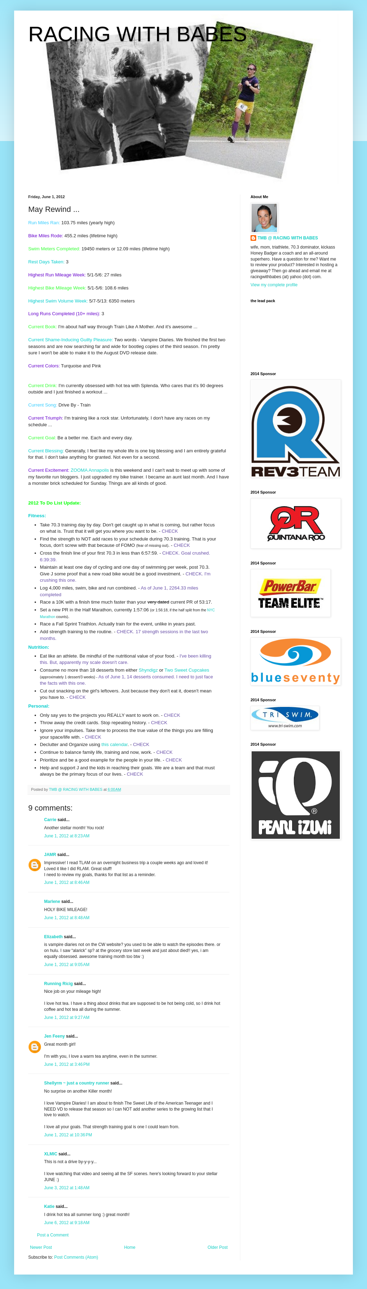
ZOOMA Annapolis (90, 470)
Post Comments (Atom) (76, 1257)
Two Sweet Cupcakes (186, 670)
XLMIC (50, 1153)
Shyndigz (148, 670)
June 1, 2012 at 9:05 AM (66, 964)
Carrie (50, 819)
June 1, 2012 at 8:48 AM (66, 917)
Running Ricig (58, 983)
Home (130, 1247)
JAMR (50, 854)
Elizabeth (53, 936)
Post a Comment (52, 1235)
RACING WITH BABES (137, 34)
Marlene (52, 901)
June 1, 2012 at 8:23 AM (66, 835)
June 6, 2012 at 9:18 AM (66, 1222)
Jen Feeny (54, 1036)
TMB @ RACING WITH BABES (288, 238)
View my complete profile (274, 284)
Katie (49, 1206)
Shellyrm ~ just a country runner (76, 1083)
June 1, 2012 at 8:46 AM (66, 882)
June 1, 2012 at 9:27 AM (66, 1017)
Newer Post (41, 1247)
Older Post (217, 1247)
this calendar (114, 744)
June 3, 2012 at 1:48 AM (66, 1187)
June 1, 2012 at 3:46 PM (67, 1064)
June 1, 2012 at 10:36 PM (68, 1134)
